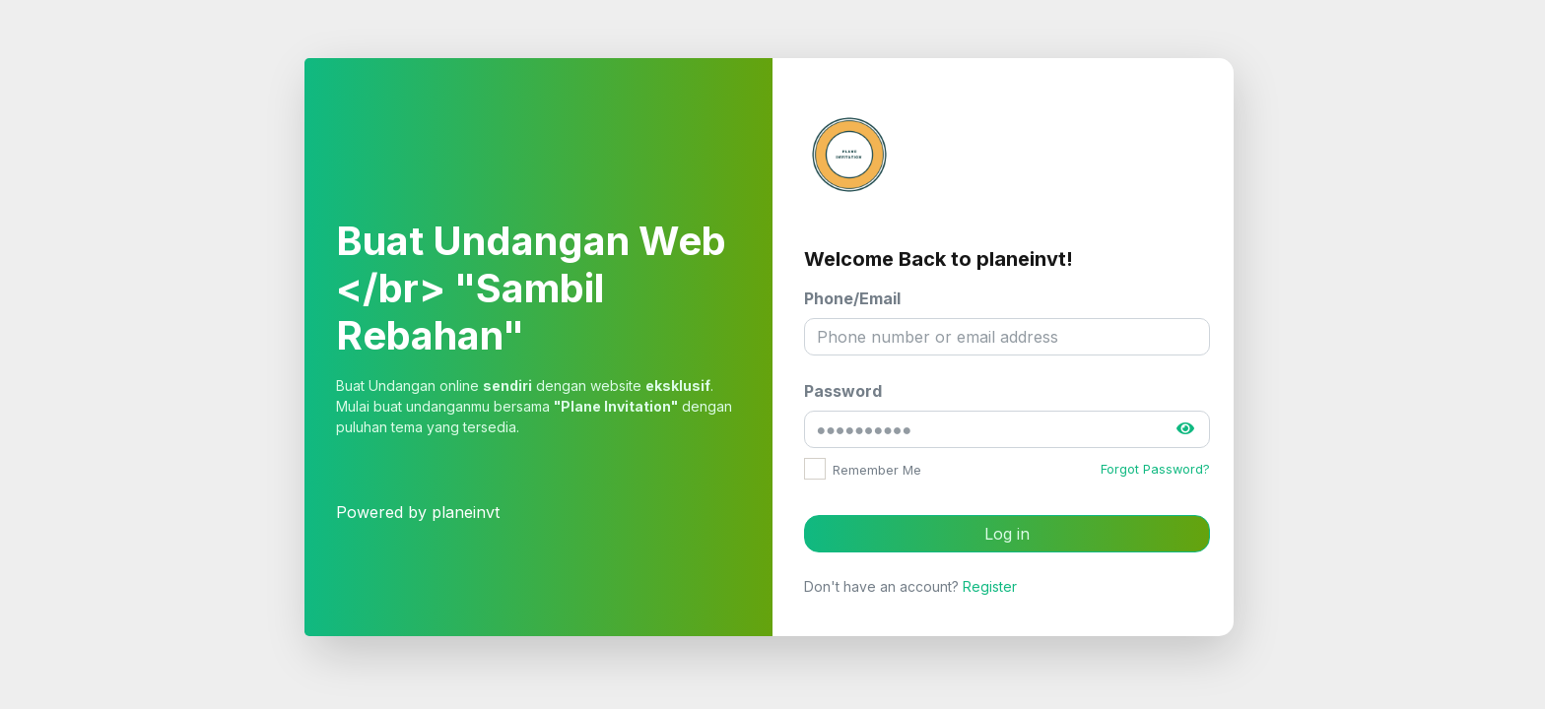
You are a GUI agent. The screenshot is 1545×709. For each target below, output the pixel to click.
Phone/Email (852, 298)
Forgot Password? (1155, 469)
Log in (1007, 534)
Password (843, 391)
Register (990, 586)
